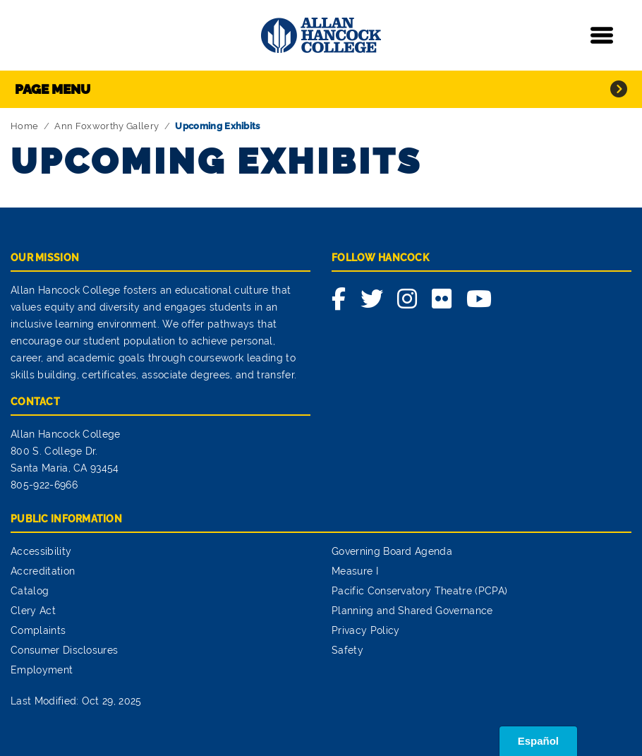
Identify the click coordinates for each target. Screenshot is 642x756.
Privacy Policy (365, 630)
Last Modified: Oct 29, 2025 (76, 701)
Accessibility (41, 551)
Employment (42, 670)
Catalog (30, 590)
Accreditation (43, 571)
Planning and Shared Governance (412, 610)
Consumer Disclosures (64, 650)
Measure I (355, 571)
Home (24, 126)
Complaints (38, 630)
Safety (347, 650)
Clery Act (33, 610)
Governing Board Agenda (392, 551)
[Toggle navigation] (601, 35)
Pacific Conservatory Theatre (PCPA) (419, 590)
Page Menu (52, 89)
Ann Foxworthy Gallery (106, 126)
